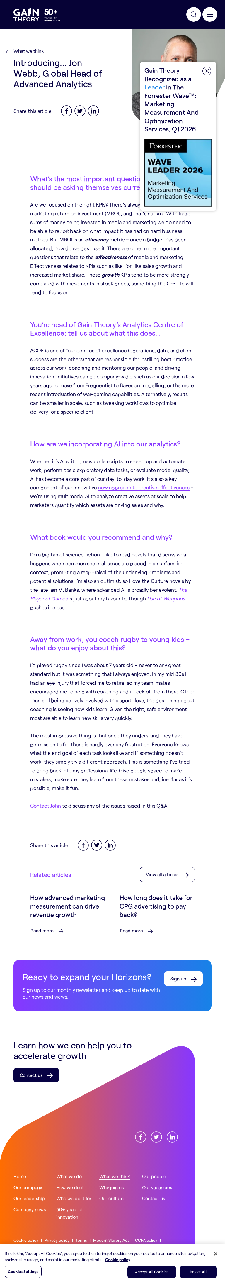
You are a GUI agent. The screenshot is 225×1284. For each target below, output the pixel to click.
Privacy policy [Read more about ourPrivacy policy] (57, 1240)
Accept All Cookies (151, 1271)
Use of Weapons (166, 598)
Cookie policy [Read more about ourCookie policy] (25, 1240)
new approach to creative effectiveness (144, 487)
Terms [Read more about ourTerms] (81, 1240)
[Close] (215, 1253)
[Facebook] (66, 110)
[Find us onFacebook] (140, 1136)
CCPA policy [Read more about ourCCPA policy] (146, 1240)
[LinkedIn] (93, 110)
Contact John (45, 805)
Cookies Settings (23, 1271)
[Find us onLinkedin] (172, 1136)
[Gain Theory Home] (36, 14)
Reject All (198, 1271)
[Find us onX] (156, 1136)
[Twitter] (80, 110)
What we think (28, 51)
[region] (112, 1264)
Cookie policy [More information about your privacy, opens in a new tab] (117, 1259)
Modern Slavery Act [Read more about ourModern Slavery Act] (111, 1240)
